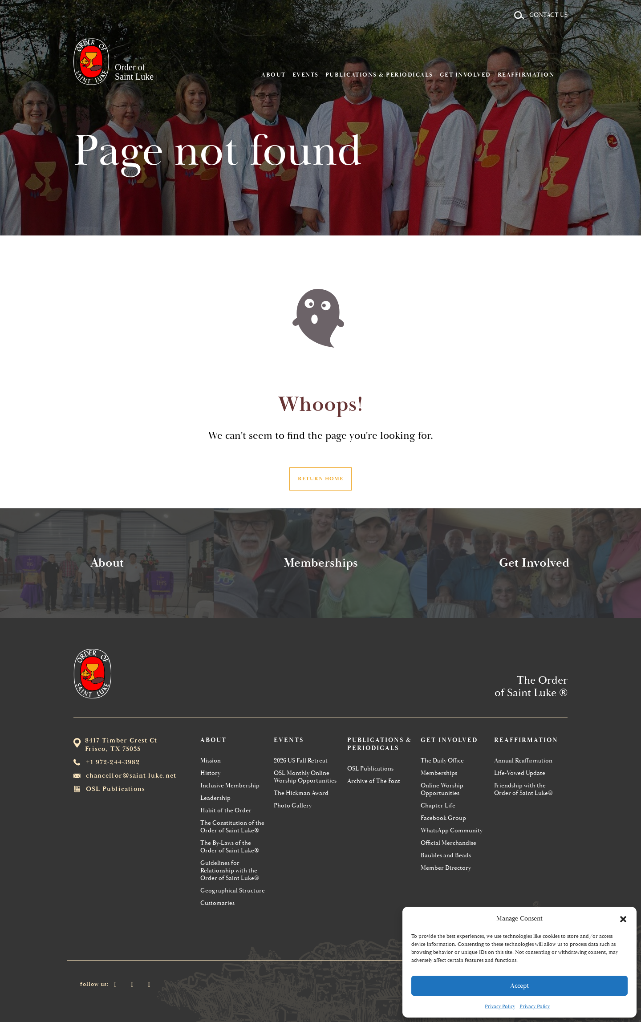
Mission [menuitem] (210, 760)
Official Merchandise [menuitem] (448, 843)
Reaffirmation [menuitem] (539, 41)
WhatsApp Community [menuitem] (452, 830)
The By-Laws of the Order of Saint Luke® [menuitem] (229, 846)
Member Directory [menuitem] (446, 868)
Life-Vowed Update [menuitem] (519, 773)
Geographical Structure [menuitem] (232, 890)
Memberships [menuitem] (439, 773)
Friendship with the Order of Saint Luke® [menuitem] (523, 789)
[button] (623, 918)
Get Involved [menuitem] (478, 41)
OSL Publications (115, 789)
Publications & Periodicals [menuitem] (392, 41)
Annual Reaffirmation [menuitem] (523, 760)
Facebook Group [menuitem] (443, 818)
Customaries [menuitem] (217, 903)
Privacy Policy (500, 1006)
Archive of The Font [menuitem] (373, 781)
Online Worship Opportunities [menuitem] (442, 789)
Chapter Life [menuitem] (438, 805)
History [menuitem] (210, 773)
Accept (519, 985)
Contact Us (548, 15)
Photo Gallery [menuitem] (293, 805)
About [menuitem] (287, 41)
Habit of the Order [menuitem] (226, 810)
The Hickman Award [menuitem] (301, 793)
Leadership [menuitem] (215, 798)
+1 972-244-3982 (113, 762)
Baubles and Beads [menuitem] (446, 855)
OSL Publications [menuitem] (370, 768)
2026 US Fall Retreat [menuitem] (301, 760)
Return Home (320, 478)
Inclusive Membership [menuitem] (230, 785)
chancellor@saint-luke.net (131, 775)
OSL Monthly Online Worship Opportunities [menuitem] (305, 776)
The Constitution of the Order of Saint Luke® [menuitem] (232, 826)
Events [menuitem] (319, 41)
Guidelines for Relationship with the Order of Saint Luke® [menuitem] (229, 870)
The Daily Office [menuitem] (442, 760)
